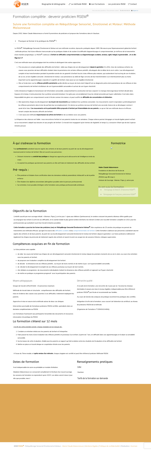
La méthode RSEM (78, 4)
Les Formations (97, 4)
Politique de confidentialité (109, 446)
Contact (132, 4)
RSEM (21, 446)
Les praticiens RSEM (116, 4)
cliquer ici (135, 10)
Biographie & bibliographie (54, 4)
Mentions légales (91, 446)
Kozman (134, 446)
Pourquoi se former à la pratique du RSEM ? (37, 41)
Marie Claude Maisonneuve (73, 446)
